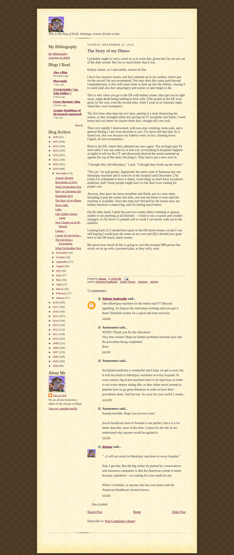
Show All (79, 125)
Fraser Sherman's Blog (66, 101)
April (59, 284)
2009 (56, 343)
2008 (56, 347)
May (59, 279)
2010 (56, 338)
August (60, 266)
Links (58, 209)
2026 (56, 137)
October (61, 257)
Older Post (179, 512)
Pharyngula (60, 81)
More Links (61, 205)
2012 (56, 329)
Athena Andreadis (114, 298)
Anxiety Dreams (64, 178)
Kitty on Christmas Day (68, 191)
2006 (56, 356)
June (59, 275)
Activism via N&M (59, 57)
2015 (56, 316)
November (62, 252)
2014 (56, 320)
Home (137, 512)
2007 (56, 352)
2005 (56, 361)
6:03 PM (106, 495)
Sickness (143, 282)
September (62, 261)
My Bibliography (57, 53)
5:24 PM (106, 318)
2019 (56, 168)
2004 (56, 365)
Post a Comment (100, 504)
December (62, 173)
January (60, 298)
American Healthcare (107, 282)
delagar (59, 395)
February (61, 293)
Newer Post (94, 512)
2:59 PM (106, 438)
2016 (56, 311)
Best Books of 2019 (66, 182)
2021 (56, 159)
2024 (56, 146)
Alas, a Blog (60, 72)
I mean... (60, 230)
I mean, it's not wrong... (68, 235)
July (58, 270)
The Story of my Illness (68, 200)
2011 (56, 334)
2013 (56, 325)
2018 (56, 302)
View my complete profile (62, 408)
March (60, 289)
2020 (56, 164)
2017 (56, 307)
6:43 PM (106, 352)
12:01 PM (107, 400)
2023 (56, 150)
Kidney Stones (128, 282)
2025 (56, 141)
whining (154, 282)
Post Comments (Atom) (120, 521)
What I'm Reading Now (68, 186)
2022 (56, 155)
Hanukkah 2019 (64, 196)
